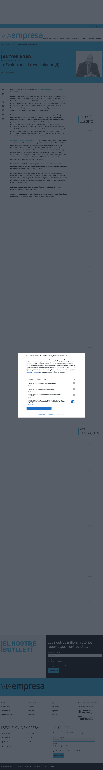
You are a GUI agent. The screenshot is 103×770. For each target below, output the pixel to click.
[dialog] (51, 385)
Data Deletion (41, 414)
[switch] (73, 383)
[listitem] (51, 379)
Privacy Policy (61, 414)
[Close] (81, 356)
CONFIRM (39, 408)
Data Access (51, 414)
